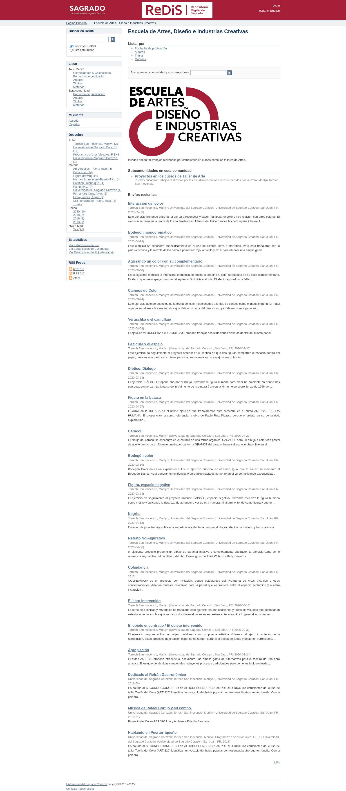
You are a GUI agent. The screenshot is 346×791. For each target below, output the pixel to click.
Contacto (71, 788)
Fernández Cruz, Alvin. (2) (90, 193)
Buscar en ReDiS (83, 46)
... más (77, 204)
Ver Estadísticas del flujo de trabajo (91, 252)
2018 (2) (78, 215)
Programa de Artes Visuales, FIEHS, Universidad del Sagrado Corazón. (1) (97, 158)
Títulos (139, 55)
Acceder (74, 120)
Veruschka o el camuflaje (149, 319)
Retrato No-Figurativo (146, 538)
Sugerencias (86, 788)
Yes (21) (78, 229)
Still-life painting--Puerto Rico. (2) (94, 200)
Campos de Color (143, 290)
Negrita (134, 514)
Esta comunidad (82, 50)
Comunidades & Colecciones (92, 72)
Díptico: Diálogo (142, 368)
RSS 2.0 (78, 273)
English (275, 10)
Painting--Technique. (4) (88, 183)
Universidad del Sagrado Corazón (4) (97, 190)
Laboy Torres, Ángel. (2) (89, 197)
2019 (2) (78, 218)
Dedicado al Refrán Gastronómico (157, 675)
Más (277, 762)
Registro (74, 124)
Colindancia (138, 567)
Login (276, 5)
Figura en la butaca (144, 397)
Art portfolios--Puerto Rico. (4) (92, 168)
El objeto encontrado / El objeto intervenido (165, 625)
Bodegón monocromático (150, 232)
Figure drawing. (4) (85, 175)
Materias (140, 59)
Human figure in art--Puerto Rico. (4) (97, 179)
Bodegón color (141, 456)
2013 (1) (78, 222)
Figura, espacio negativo (149, 485)
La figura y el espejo (145, 344)
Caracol (134, 431)
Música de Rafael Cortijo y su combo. (160, 708)
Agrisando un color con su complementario (165, 261)
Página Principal (76, 23)
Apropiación (138, 650)
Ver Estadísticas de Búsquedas (89, 248)
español (264, 10)
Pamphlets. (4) (82, 186)
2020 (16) (79, 211)
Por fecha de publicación (151, 48)
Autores (140, 52)
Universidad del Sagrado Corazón (86, 784)
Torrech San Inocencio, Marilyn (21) (96, 143)
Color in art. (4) (83, 172)
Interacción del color (145, 203)
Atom (76, 278)
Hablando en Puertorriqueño (152, 732)
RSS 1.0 (78, 269)
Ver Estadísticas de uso (84, 245)
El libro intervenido (144, 601)
